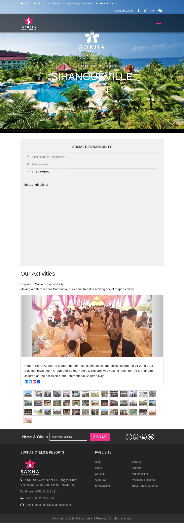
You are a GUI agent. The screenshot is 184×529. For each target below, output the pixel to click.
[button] (32, 326)
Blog (98, 461)
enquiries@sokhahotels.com (53, 504)
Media (99, 467)
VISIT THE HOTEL (92, 90)
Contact (100, 473)
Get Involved (40, 164)
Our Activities (40, 172)
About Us (101, 479)
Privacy (136, 461)
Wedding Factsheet (144, 479)
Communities (140, 473)
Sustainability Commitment (48, 156)
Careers (137, 467)
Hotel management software (23, 130)
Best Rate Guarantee (145, 485)
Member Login (123, 10)
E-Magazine (102, 485)
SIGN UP (99, 436)
